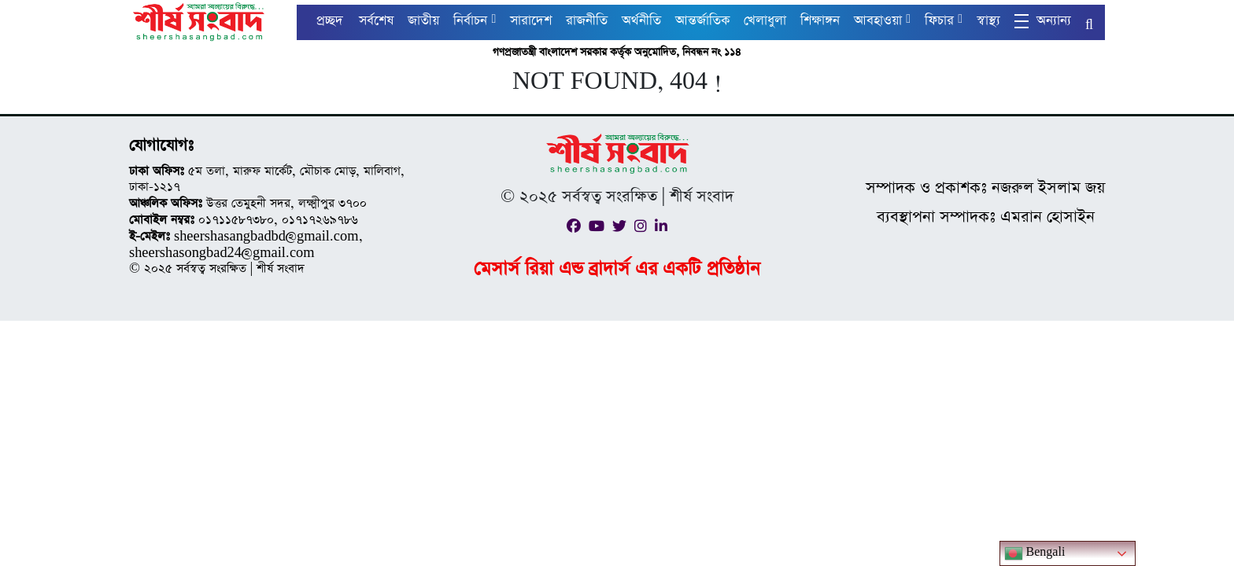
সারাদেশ (531, 21)
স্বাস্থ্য (988, 21)
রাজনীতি (587, 21)
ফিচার (939, 21)
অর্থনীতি (641, 21)
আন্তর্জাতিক (702, 21)
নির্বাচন (470, 21)
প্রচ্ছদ (329, 21)
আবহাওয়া (878, 21)
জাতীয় (423, 21)
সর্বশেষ (376, 21)
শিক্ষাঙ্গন (820, 21)
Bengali (1035, 553)
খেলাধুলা (765, 21)
